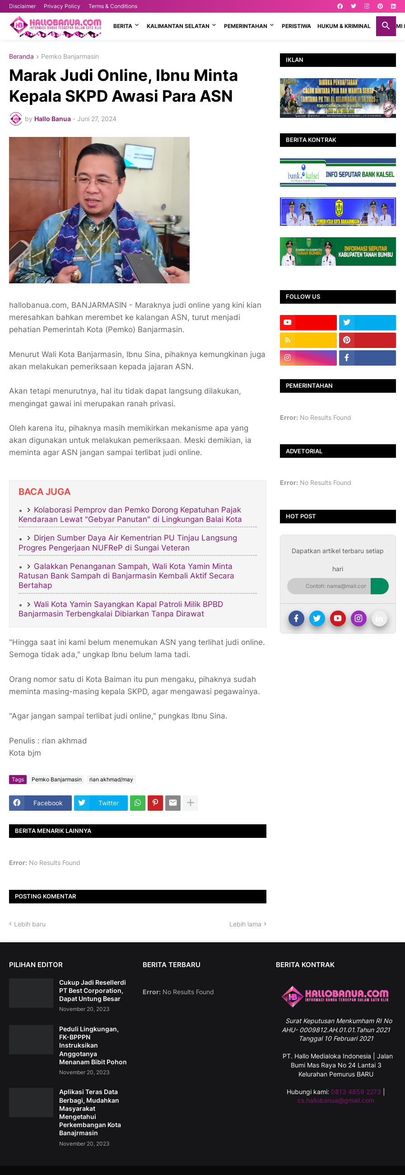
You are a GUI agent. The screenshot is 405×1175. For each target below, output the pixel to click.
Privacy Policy (62, 6)
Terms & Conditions (112, 6)
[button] (386, 26)
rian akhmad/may (111, 779)
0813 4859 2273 (356, 1091)
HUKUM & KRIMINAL (344, 26)
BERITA (122, 26)
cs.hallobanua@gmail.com (336, 1100)
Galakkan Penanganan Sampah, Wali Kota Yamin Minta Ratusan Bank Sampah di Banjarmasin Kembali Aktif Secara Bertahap (126, 576)
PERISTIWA (296, 26)
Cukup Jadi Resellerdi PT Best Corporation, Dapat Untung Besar (92, 990)
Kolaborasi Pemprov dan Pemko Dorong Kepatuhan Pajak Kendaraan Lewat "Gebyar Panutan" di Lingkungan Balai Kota (130, 514)
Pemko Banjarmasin (70, 56)
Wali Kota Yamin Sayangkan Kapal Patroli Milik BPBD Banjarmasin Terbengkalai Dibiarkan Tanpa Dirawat (121, 609)
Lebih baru (30, 924)
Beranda (21, 56)
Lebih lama (245, 924)
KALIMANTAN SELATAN (178, 26)
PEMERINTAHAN (245, 26)
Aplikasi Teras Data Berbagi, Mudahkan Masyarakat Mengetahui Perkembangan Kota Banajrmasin (90, 1112)
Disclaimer (22, 6)
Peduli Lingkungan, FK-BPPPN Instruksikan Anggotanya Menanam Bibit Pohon (93, 1045)
